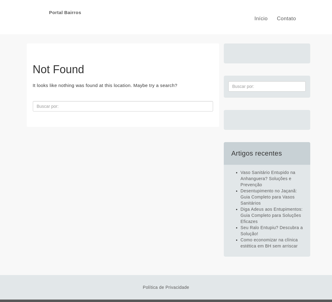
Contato (286, 18)
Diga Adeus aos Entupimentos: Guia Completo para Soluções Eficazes (272, 215)
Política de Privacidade (166, 287)
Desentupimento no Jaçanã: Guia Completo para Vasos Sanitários (269, 197)
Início (261, 18)
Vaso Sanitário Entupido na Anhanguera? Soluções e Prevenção (268, 178)
